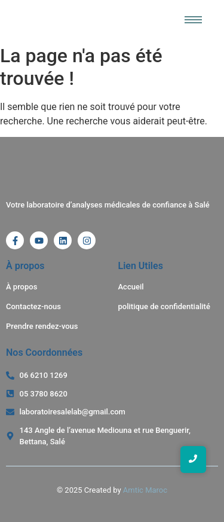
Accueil (131, 286)
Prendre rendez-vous (42, 326)
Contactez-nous (33, 306)
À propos (21, 286)
